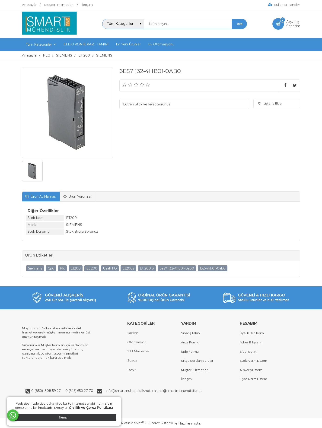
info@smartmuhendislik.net (129, 391)
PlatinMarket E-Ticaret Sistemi (147, 423)
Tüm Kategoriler (39, 44)
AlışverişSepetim (293, 24)
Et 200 (91, 268)
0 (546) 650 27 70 (78, 391)
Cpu (51, 268)
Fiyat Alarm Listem (253, 379)
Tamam (64, 417)
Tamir (131, 370)
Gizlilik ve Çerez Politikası (91, 408)
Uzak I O (110, 268)
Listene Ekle (270, 103)
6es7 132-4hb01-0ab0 (176, 268)
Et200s (128, 268)
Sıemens (35, 268)
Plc (62, 268)
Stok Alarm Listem (253, 360)
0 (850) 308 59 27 (46, 391)
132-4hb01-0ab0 (213, 268)
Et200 (75, 268)
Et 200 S (147, 268)
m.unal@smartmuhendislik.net (177, 391)
